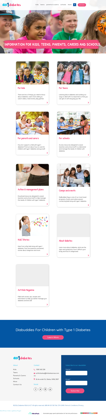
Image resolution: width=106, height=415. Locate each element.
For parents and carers (28, 138)
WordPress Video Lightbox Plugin (10, 411)
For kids (21, 88)
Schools (16, 378)
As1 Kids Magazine (26, 290)
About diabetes (65, 240)
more (70, 4)
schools (63, 4)
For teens (63, 88)
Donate (82, 5)
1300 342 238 (40, 369)
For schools (64, 138)
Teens (15, 372)
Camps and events (67, 190)
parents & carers (52, 4)
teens (42, 4)
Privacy (81, 405)
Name (68, 369)
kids (37, 4)
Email (68, 379)
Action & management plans (30, 189)
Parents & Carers (19, 375)
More (15, 381)
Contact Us (17, 384)
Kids (14, 369)
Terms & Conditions (71, 405)
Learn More (53, 337)
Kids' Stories (23, 239)
